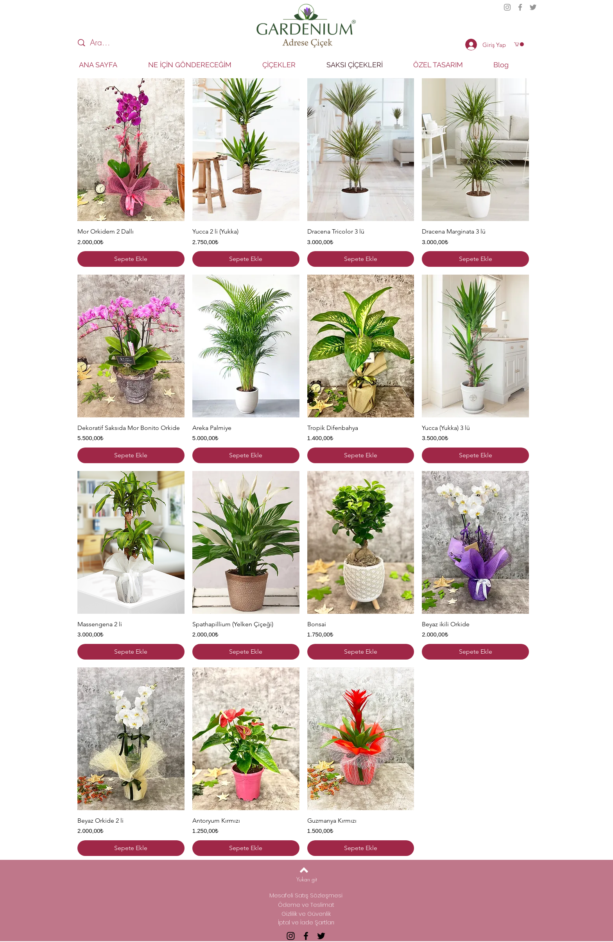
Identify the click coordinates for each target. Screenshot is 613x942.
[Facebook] (520, 7)
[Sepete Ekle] (131, 259)
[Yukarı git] (306, 879)
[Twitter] (533, 7)
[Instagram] (507, 7)
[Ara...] (122, 42)
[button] (519, 44)
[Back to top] (304, 870)
